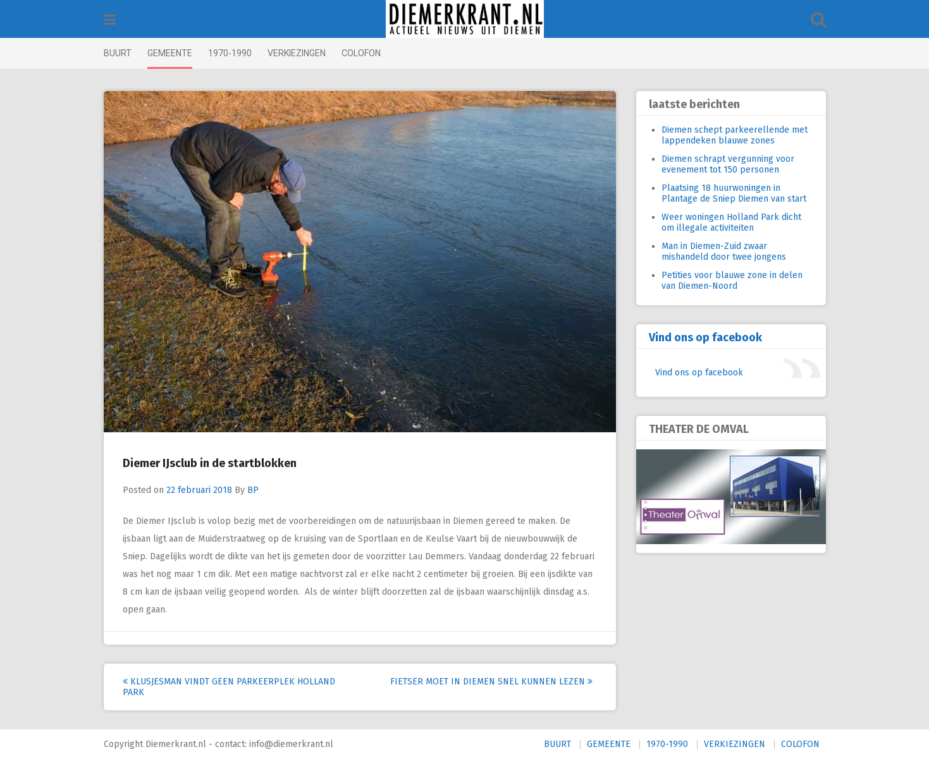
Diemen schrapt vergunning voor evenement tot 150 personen (727, 164)
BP (253, 490)
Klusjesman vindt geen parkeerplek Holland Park (229, 687)
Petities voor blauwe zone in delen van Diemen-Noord (732, 280)
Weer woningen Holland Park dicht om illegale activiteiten (731, 222)
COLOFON (361, 53)
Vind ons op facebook (705, 337)
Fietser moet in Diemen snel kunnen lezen (491, 681)
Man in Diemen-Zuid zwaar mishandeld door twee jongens (723, 251)
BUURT (118, 53)
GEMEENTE (169, 53)
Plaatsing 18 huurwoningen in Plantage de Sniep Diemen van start (733, 193)
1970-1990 (230, 53)
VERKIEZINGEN (297, 53)
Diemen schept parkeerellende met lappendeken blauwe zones (734, 135)
